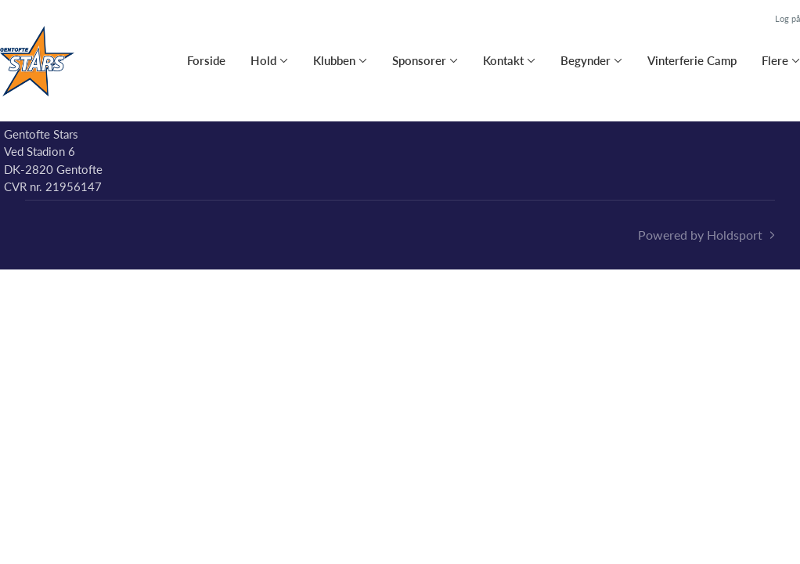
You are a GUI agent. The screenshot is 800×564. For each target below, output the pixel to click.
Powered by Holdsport (700, 234)
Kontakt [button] (503, 60)
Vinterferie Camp (692, 60)
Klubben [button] (334, 60)
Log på (787, 18)
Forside (206, 60)
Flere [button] (775, 60)
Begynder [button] (585, 60)
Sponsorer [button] (419, 60)
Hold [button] (263, 60)
